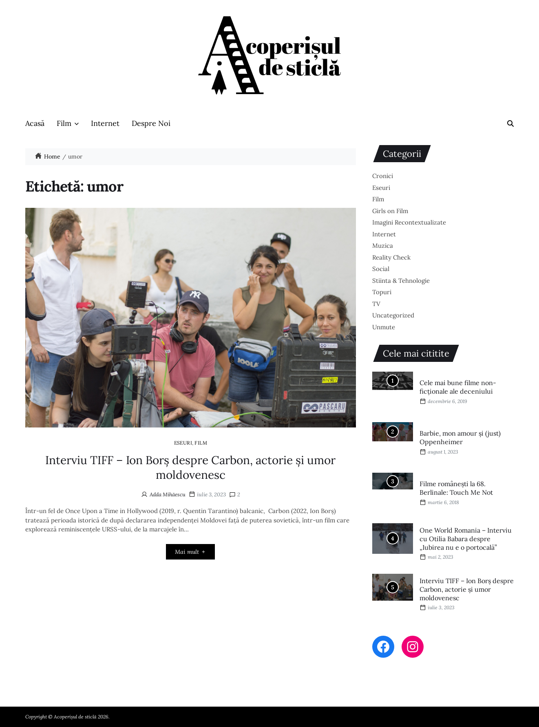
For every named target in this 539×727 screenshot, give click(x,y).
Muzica (382, 245)
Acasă (34, 123)
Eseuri (183, 442)
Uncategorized (393, 315)
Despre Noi (151, 123)
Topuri (381, 292)
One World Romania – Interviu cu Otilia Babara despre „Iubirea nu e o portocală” (466, 538)
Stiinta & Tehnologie (401, 280)
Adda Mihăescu (168, 494)
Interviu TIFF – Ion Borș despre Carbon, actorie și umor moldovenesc (190, 467)
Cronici (382, 176)
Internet (105, 123)
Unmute (383, 327)
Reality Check (391, 257)
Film (68, 123)
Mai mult (190, 551)
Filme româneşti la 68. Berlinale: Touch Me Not (456, 488)
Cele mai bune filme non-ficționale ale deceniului (458, 387)
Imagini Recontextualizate (409, 222)
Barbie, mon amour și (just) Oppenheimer (460, 437)
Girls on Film (390, 211)
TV (376, 304)
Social (380, 269)
